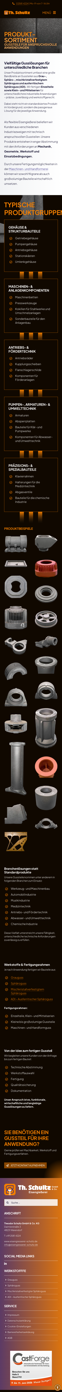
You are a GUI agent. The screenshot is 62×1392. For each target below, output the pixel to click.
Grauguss (17, 977)
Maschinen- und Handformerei (28, 169)
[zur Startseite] (17, 12)
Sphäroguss (18, 983)
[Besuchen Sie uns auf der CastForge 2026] (31, 1352)
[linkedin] (5, 1263)
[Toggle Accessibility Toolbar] (57, 1387)
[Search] (7, 1202)
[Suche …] (31, 1202)
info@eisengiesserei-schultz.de (21, 1244)
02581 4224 (20, 3)
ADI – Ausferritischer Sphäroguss (32, 999)
